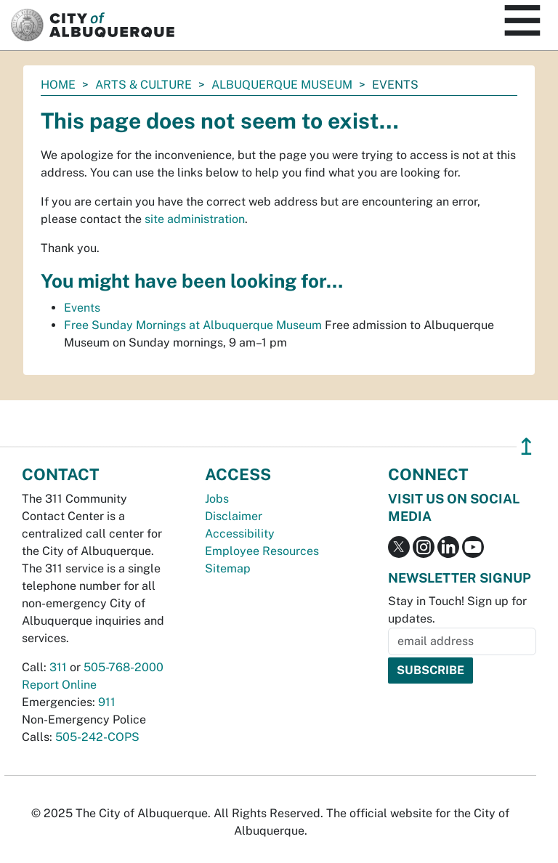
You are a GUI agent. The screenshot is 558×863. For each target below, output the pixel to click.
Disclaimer (233, 516)
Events (82, 308)
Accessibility (240, 533)
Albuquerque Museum (281, 85)
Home (58, 85)
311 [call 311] (58, 667)
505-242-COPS (97, 737)
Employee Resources (262, 551)
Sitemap (228, 568)
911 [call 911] (107, 702)
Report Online (59, 685)
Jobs (217, 499)
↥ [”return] (526, 446)
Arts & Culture (143, 85)
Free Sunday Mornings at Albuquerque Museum (193, 325)
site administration (195, 219)
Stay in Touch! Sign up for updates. (457, 609)
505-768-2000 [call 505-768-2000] (123, 667)
